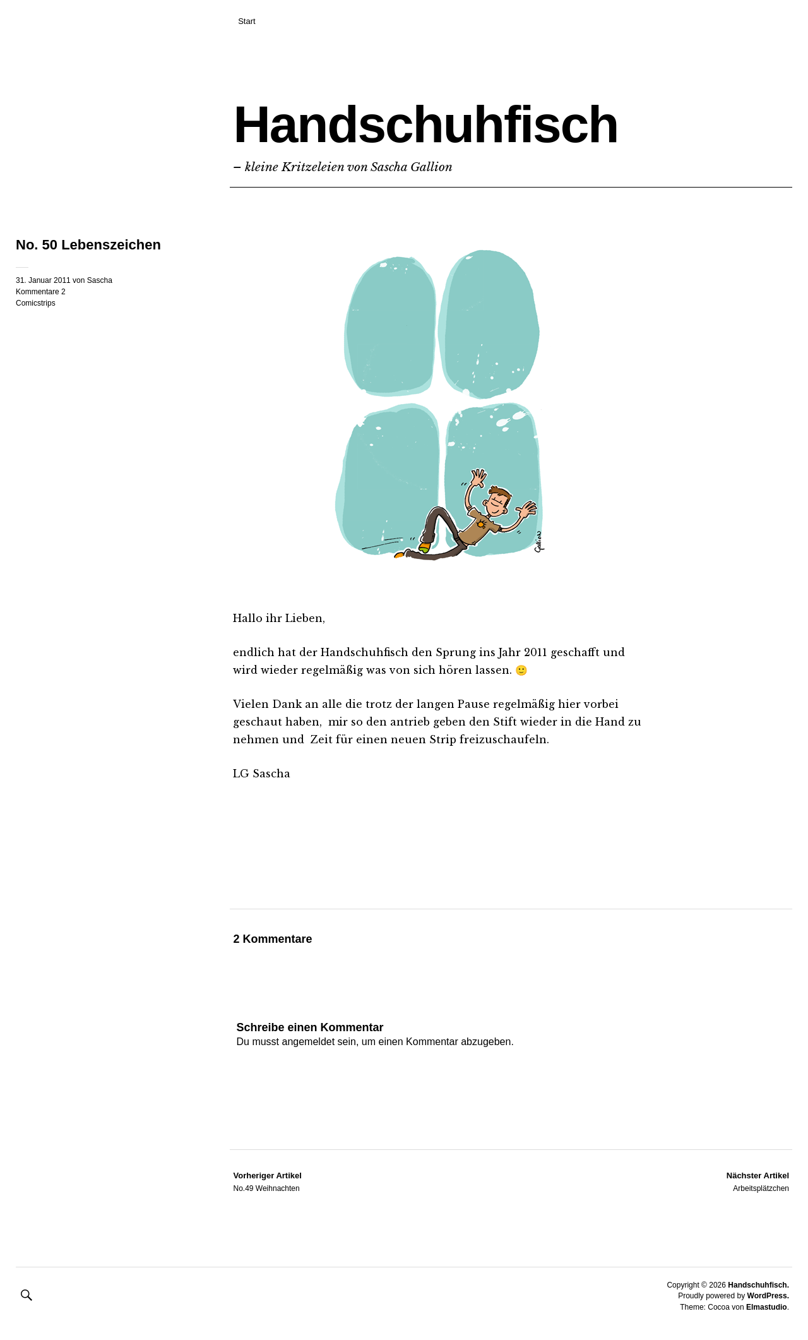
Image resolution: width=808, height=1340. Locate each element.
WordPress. (768, 1295)
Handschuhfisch (425, 124)
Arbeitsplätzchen (758, 1181)
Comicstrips (36, 303)
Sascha (99, 280)
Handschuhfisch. (758, 1285)
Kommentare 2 (41, 291)
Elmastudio (766, 1307)
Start (246, 21)
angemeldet (308, 1041)
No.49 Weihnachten (267, 1181)
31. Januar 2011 (43, 280)
